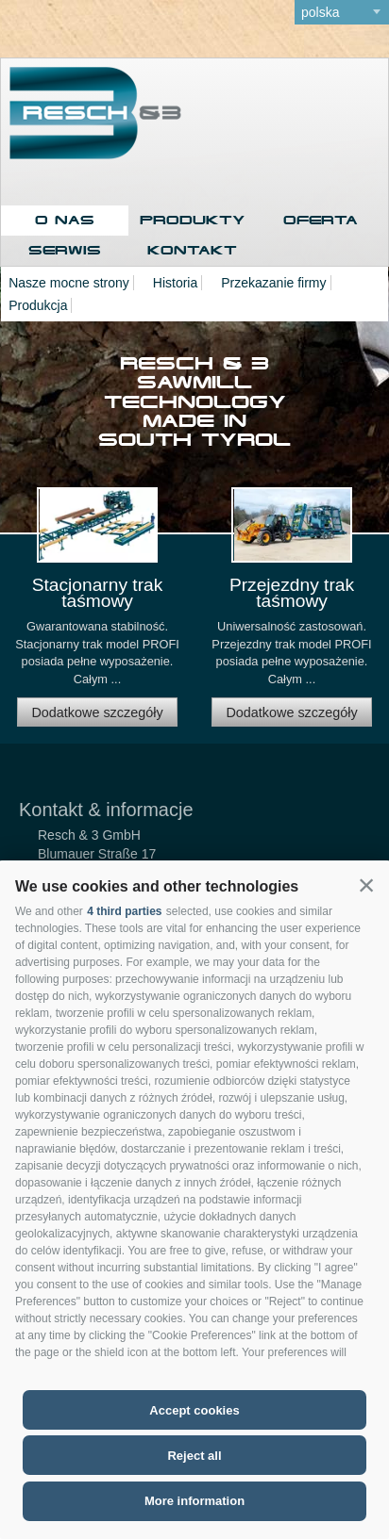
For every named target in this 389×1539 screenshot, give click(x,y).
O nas (64, 220)
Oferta (320, 220)
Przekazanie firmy (273, 282)
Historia (175, 282)
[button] (366, 884)
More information (194, 1501)
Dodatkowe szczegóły (96, 712)
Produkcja (37, 305)
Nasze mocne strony (68, 282)
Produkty (192, 220)
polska (320, 12)
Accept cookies (194, 1410)
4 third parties (124, 911)
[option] (97, 615)
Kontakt (192, 250)
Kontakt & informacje (106, 809)
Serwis (64, 250)
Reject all (194, 1456)
